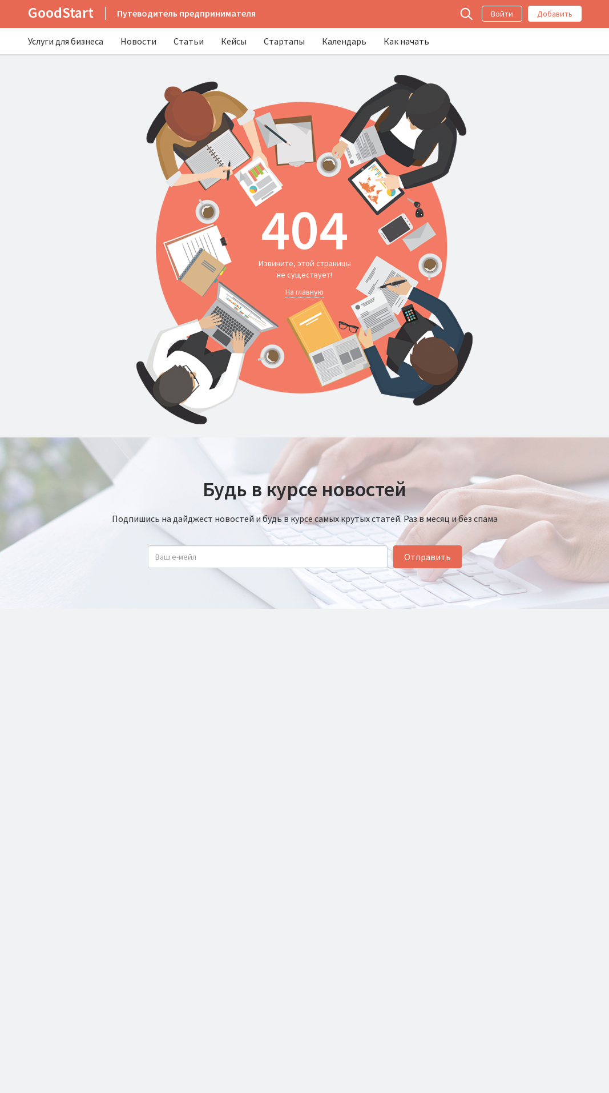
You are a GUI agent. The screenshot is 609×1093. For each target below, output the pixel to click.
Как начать (406, 41)
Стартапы (284, 41)
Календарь (344, 41)
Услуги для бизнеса (65, 41)
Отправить (427, 556)
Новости (138, 41)
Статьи (189, 41)
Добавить (554, 14)
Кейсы (234, 41)
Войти (502, 14)
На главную (304, 292)
